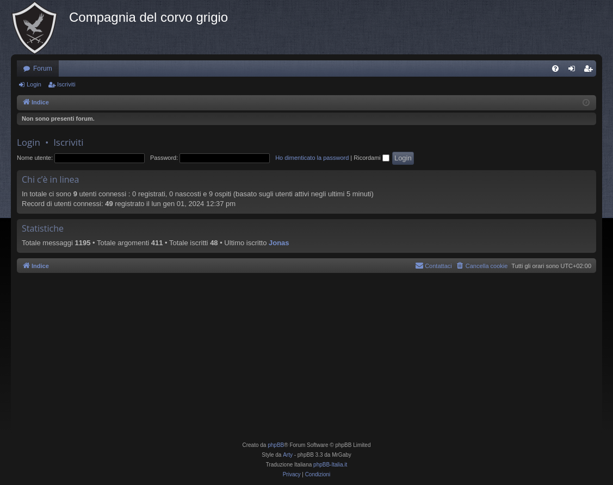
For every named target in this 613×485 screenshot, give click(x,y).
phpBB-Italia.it (330, 465)
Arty (288, 455)
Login (34, 84)
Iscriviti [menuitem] (590, 71)
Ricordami (371, 157)
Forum (42, 68)
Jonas (279, 243)
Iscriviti (66, 84)
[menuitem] (555, 68)
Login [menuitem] (574, 71)
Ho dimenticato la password (312, 157)
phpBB (276, 445)
